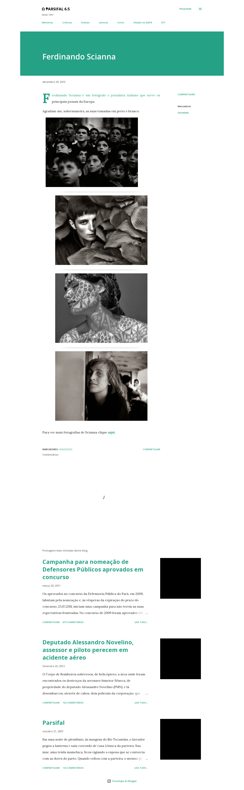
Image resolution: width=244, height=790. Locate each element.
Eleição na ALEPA (143, 22)
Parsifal (53, 723)
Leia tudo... (141, 622)
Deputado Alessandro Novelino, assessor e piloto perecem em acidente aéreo (88, 649)
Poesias (85, 22)
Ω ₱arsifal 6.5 (56, 8)
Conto (120, 22)
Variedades (183, 112)
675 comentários (73, 622)
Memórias (47, 22)
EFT (163, 22)
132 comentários (73, 767)
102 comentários (73, 702)
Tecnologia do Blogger (122, 781)
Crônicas (67, 22)
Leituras (103, 22)
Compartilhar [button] (186, 94)
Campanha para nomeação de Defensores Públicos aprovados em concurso (92, 569)
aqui (111, 432)
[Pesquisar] (185, 9)
